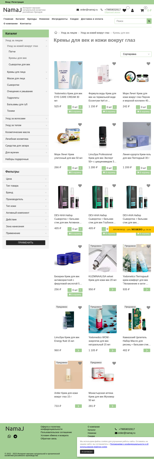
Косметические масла (17, 132)
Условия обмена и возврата (54, 435)
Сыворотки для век (19, 64)
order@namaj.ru (89, 9)
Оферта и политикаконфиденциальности (51, 428)
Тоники (11, 111)
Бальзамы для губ (17, 104)
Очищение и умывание (20, 91)
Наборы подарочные (17, 159)
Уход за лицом (69, 33)
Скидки (91, 436)
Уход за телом (13, 125)
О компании (94, 427)
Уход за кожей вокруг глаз (95, 33)
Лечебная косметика (16, 139)
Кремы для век (18, 58)
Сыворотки (13, 85)
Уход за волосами (15, 118)
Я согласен (87, 452)
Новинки (92, 433)
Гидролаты (13, 98)
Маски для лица (16, 78)
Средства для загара (17, 145)
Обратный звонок (112, 12)
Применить (25, 242)
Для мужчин (12, 152)
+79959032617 (112, 9)
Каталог (91, 430)
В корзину (76, 111)
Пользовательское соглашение (56, 432)
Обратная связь (49, 438)
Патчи (12, 51)
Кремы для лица (16, 72)
